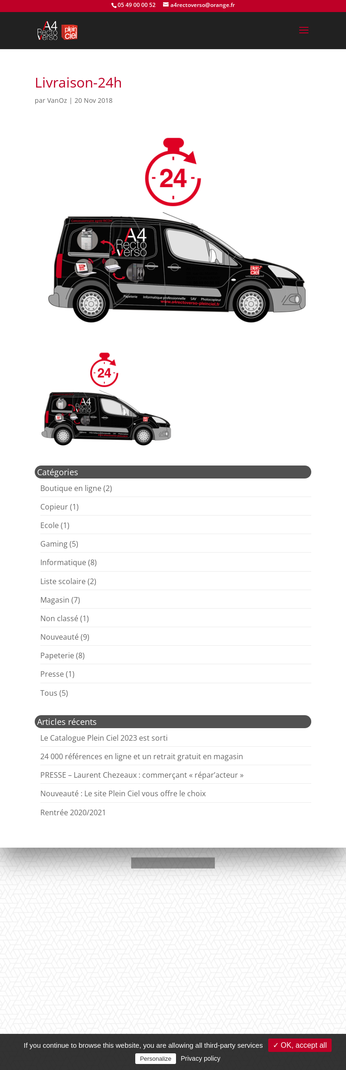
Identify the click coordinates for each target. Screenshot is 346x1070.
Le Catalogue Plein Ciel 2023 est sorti (104, 738)
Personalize (155, 1058)
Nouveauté (59, 637)
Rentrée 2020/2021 (73, 812)
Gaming (54, 544)
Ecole (49, 525)
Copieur (54, 507)
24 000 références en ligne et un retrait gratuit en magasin (141, 756)
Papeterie (57, 655)
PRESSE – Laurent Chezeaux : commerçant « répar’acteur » (142, 775)
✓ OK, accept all (300, 1045)
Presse (52, 674)
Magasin (54, 600)
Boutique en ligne (70, 488)
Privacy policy (200, 1058)
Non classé (59, 618)
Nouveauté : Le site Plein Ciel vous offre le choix (123, 793)
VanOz (57, 100)
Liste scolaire (63, 581)
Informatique (63, 562)
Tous (48, 693)
